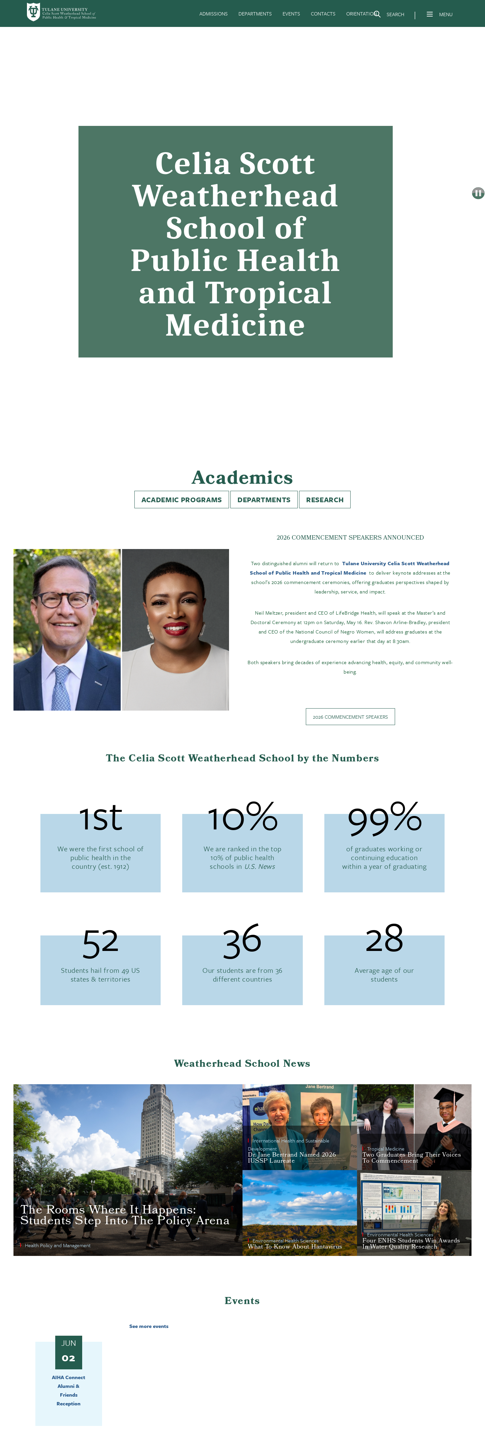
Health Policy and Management (58, 1245)
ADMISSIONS (213, 13)
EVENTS (291, 13)
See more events (148, 1326)
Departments (264, 499)
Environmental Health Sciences (286, 1240)
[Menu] (430, 14)
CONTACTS (323, 13)
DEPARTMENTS (255, 13)
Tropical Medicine (386, 1148)
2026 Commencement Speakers (350, 716)
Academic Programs (181, 499)
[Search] (388, 15)
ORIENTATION (361, 13)
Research (325, 499)
